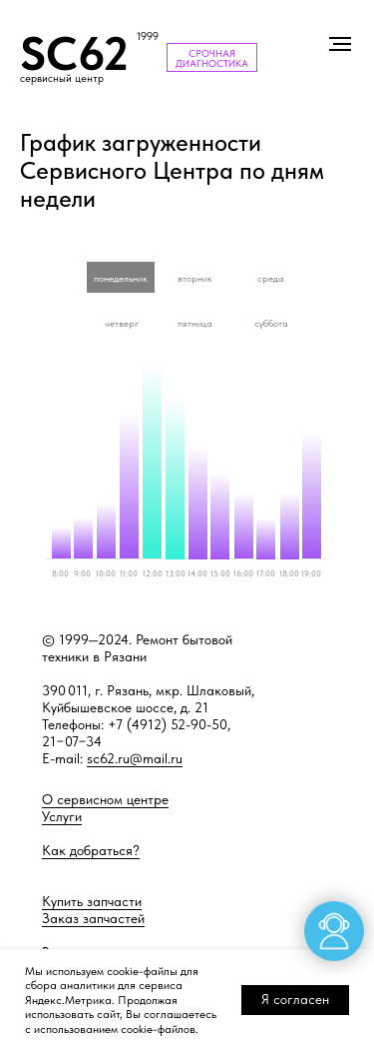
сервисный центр (62, 78)
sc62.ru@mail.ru (135, 758)
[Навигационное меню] (340, 44)
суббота (271, 323)
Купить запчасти (92, 901)
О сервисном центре (105, 799)
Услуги (62, 816)
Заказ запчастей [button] (93, 918)
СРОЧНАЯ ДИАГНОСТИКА (212, 58)
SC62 (74, 53)
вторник (195, 278)
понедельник (121, 278)
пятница (195, 323)
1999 (148, 36)
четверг (122, 323)
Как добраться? (91, 850)
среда (270, 278)
